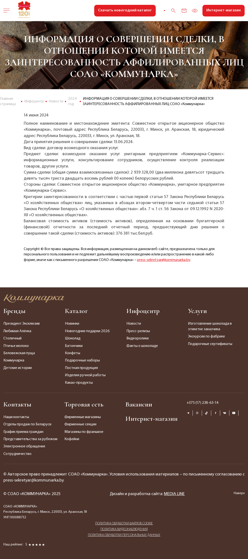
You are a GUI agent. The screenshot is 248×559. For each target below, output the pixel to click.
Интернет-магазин (223, 10)
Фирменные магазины (82, 417)
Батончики (74, 346)
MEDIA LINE (174, 494)
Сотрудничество (17, 454)
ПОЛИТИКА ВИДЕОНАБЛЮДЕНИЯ (124, 529)
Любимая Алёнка (17, 331)
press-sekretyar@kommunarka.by (163, 260)
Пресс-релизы (138, 331)
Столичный (12, 338)
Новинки (72, 324)
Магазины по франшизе (83, 432)
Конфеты (72, 353)
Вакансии (138, 404)
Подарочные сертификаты (210, 344)
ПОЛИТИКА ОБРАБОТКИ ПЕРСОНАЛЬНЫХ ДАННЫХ (124, 535)
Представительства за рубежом (30, 439)
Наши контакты (16, 417)
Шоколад (72, 338)
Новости (133, 324)
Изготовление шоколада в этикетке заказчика (210, 326)
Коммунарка (13, 360)
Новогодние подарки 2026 (87, 331)
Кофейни (71, 439)
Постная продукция (81, 368)
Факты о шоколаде (142, 346)
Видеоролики (137, 338)
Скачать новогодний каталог (125, 10)
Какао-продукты (79, 383)
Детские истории (17, 368)
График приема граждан (23, 432)
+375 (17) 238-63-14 (202, 403)
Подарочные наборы (82, 360)
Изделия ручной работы (85, 375)
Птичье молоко (16, 346)
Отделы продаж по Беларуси (27, 424)
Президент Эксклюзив (21, 324)
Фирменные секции (80, 424)
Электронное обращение (24, 446)
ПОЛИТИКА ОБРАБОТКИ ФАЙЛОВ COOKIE (124, 523)
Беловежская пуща (19, 353)
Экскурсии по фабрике (206, 336)
